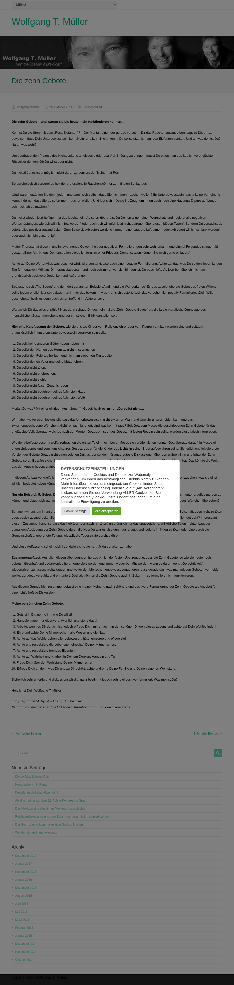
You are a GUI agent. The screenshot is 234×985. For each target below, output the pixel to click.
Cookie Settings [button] (75, 511)
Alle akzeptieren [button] (106, 511)
